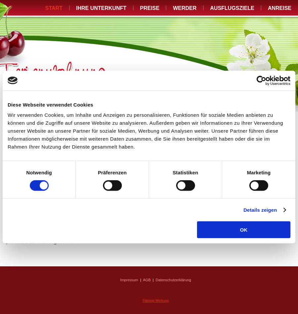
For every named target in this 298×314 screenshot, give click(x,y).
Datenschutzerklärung (173, 280)
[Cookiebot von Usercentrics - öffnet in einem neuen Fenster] (261, 80)
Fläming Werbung (156, 300)
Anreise (279, 8)
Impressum (129, 280)
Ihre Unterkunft (101, 8)
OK (244, 230)
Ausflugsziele (232, 8)
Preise (150, 8)
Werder (184, 8)
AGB (147, 280)
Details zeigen (260, 209)
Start (54, 8)
